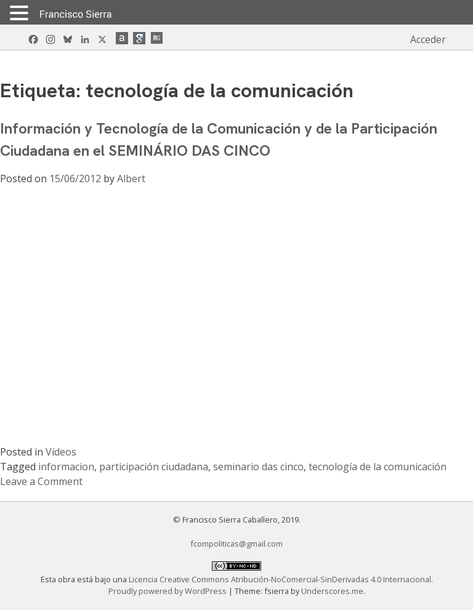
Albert (131, 178)
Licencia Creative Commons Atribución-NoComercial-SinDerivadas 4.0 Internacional (280, 579)
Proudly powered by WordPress (168, 590)
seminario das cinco (258, 466)
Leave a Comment (41, 481)
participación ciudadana (153, 466)
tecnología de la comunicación (378, 466)
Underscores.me (332, 590)
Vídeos (61, 452)
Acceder (428, 39)
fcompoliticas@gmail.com (236, 543)
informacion (66, 466)
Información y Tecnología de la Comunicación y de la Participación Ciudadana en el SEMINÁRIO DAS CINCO (218, 139)
